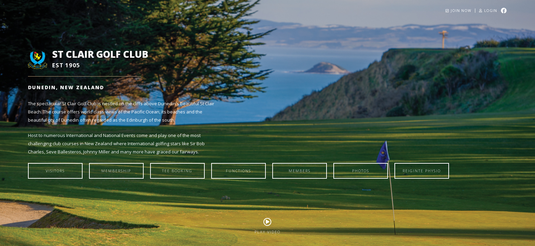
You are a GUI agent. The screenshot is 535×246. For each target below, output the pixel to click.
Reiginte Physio (422, 170)
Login (488, 10)
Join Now (458, 10)
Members (299, 170)
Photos (360, 170)
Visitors (55, 170)
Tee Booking (177, 170)
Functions (238, 170)
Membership (116, 170)
